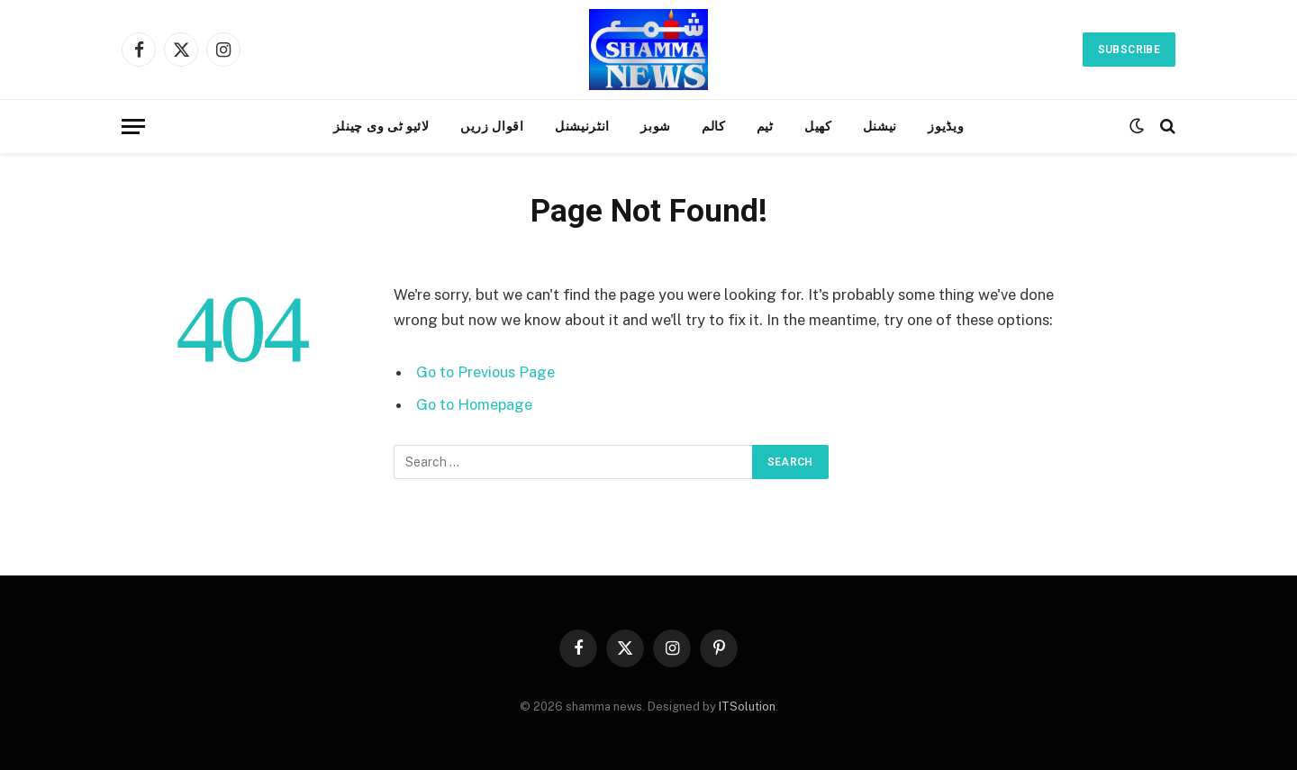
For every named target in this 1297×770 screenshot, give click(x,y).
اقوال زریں (492, 126)
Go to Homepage (476, 404)
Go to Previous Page (487, 372)
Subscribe (1129, 49)
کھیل (818, 126)
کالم (714, 126)
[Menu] (133, 126)
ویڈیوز (946, 126)
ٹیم (765, 126)
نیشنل (880, 126)
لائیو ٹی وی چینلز (381, 126)
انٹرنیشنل (582, 126)
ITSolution (747, 706)
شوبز (655, 126)
